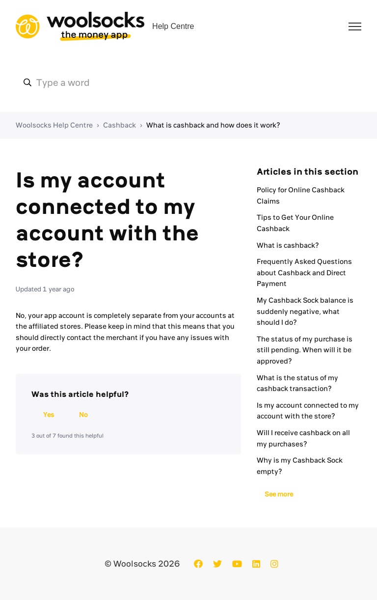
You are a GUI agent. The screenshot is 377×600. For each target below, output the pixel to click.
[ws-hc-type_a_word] (188, 82)
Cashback (119, 125)
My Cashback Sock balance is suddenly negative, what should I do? (305, 311)
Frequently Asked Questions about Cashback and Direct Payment (304, 272)
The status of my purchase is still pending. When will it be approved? (304, 350)
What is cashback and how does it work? (213, 125)
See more (279, 494)
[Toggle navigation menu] (355, 26)
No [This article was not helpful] (83, 414)
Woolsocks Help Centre (54, 125)
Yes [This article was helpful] (48, 414)
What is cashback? (288, 245)
